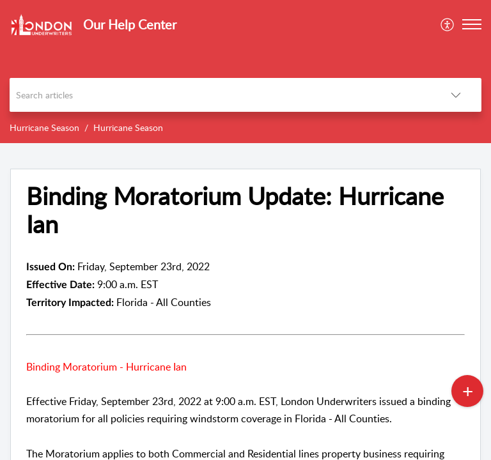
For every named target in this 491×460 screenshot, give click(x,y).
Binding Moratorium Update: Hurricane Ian (235, 210)
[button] (471, 24)
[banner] (245, 71)
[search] (220, 95)
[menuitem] (447, 24)
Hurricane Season (44, 127)
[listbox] (455, 95)
